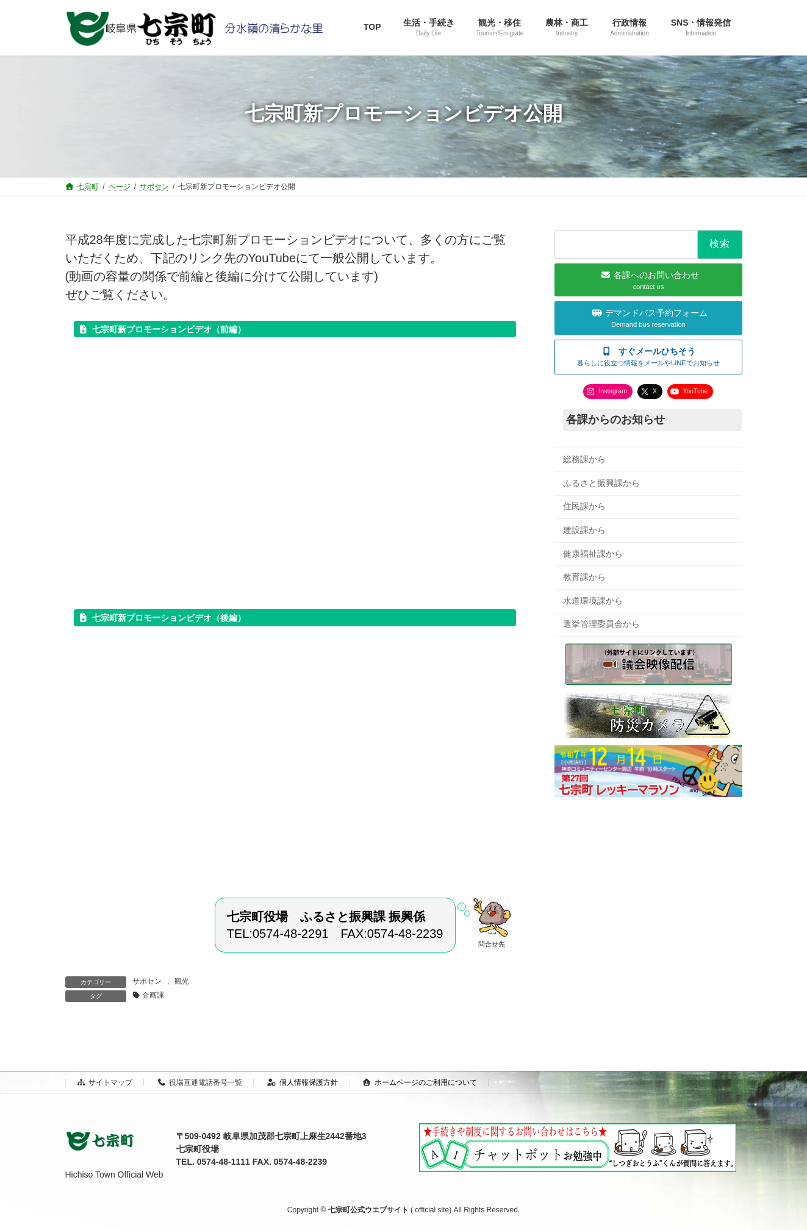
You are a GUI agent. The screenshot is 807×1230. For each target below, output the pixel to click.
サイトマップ (105, 1082)
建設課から (584, 530)
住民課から (584, 506)
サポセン (147, 981)
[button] (648, 356)
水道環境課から (593, 600)
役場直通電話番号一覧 (200, 1082)
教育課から (584, 577)
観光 (181, 981)
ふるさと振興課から (601, 482)
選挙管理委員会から (601, 624)
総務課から (584, 459)
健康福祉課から (593, 553)
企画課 (153, 995)
